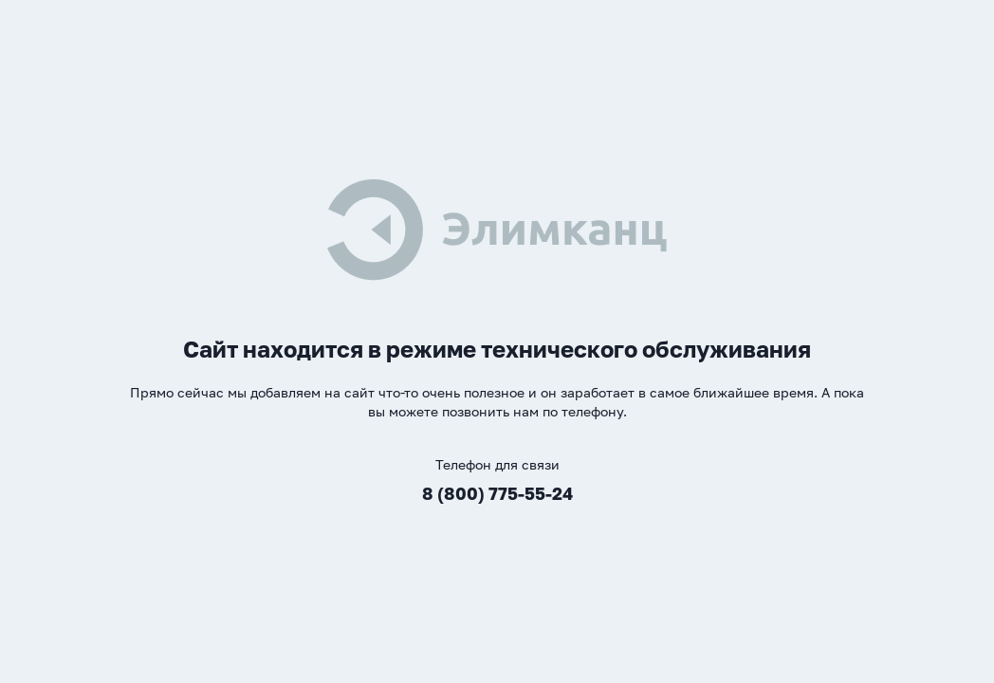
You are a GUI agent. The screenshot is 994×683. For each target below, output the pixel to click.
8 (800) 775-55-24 (497, 493)
